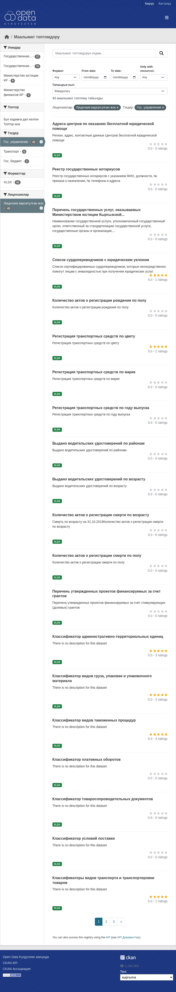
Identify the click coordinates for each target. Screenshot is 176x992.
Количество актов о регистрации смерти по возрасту (100, 515)
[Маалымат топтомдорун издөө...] (104, 53)
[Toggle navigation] (166, 17)
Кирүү (149, 3)
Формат (57, 70)
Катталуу (165, 3)
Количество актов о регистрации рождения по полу (99, 300)
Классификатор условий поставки (83, 838)
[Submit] (162, 53)
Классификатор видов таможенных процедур (94, 720)
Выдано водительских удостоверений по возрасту (98, 479)
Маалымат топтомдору (37, 37)
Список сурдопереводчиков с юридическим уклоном (100, 260)
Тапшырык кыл (63, 84)
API (108, 937)
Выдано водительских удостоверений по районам (98, 443)
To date (116, 70)
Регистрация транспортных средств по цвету (93, 336)
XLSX (57, 155)
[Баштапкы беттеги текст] (7, 37)
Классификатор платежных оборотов (86, 759)
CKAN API (10, 963)
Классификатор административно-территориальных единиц (107, 636)
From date (88, 70)
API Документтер (128, 937)
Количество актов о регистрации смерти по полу (96, 555)
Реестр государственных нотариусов (86, 169)
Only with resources (147, 68)
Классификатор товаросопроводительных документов (102, 799)
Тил (123, 971)
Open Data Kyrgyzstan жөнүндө (26, 957)
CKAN (128, 957)
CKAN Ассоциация (16, 969)
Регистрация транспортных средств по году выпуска (100, 408)
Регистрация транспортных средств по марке (94, 372)
